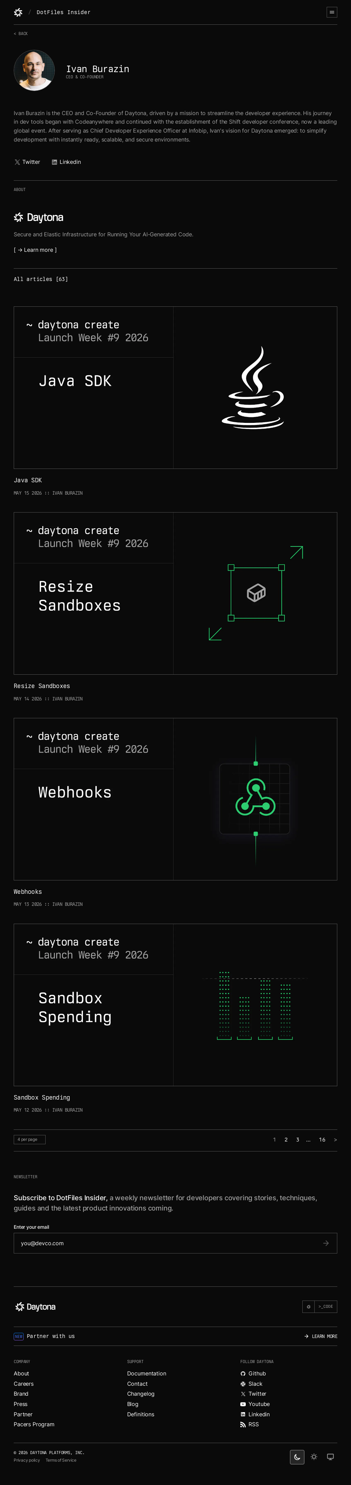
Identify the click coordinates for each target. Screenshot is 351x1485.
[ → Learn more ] (35, 249)
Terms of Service (61, 1460)
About (21, 1373)
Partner (23, 1414)
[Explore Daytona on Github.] (288, 1373)
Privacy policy (27, 1460)
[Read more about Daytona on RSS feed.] (288, 1424)
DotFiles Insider (63, 12)
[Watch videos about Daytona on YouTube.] (288, 1404)
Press (20, 1403)
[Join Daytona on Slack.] (288, 1384)
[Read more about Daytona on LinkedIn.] (288, 1414)
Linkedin (66, 162)
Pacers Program (34, 1424)
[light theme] (314, 1457)
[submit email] (326, 1243)
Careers (24, 1383)
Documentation (146, 1373)
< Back (21, 34)
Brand (21, 1393)
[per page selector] (30, 1140)
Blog (132, 1403)
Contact (137, 1383)
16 (322, 1139)
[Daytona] (18, 12)
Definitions (140, 1414)
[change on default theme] (330, 1457)
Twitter (27, 162)
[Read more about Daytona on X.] (288, 1394)
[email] (168, 1243)
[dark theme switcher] (297, 1457)
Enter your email (31, 1227)
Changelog (141, 1393)
